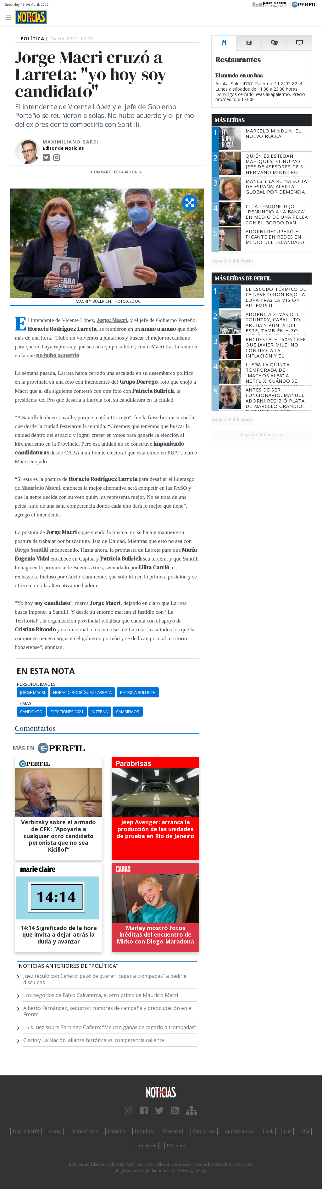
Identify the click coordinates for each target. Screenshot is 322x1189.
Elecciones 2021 (67, 711)
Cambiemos (127, 711)
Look (268, 1131)
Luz (287, 1131)
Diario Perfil (26, 1131)
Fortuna (116, 1131)
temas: (24, 703)
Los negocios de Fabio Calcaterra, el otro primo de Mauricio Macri (100, 995)
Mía (305, 1131)
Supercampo (239, 1131)
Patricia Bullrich (138, 692)
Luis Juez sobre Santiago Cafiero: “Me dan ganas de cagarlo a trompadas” (109, 1027)
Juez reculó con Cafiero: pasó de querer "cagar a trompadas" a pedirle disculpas (104, 979)
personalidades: (37, 684)
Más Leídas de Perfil (243, 278)
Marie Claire (84, 1131)
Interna (100, 711)
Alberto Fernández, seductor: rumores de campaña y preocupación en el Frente (107, 1011)
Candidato (31, 711)
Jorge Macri (112, 320)
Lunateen (146, 1145)
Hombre (144, 1131)
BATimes (176, 1145)
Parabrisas (204, 1131)
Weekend (173, 1131)
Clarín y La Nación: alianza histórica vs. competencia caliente (93, 1040)
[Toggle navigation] (10, 17)
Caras (55, 1131)
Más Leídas (230, 120)
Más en (49, 748)
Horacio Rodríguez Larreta (82, 692)
